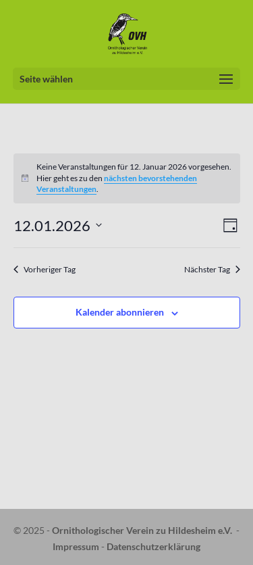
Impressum (76, 546)
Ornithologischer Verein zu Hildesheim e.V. (142, 530)
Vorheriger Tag (44, 269)
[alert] (126, 178)
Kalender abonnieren (120, 312)
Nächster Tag (212, 269)
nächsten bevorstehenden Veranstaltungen (116, 184)
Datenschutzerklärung (153, 546)
